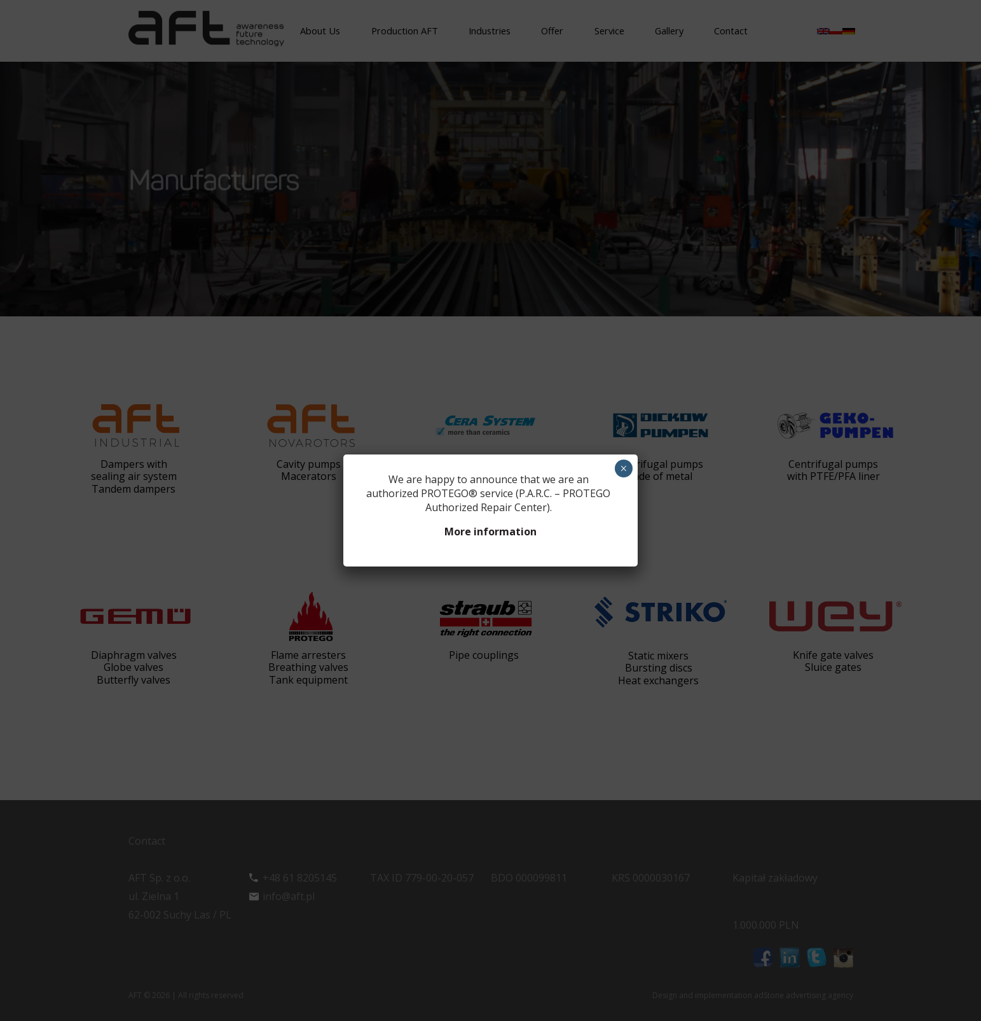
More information (490, 532)
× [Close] (623, 468)
